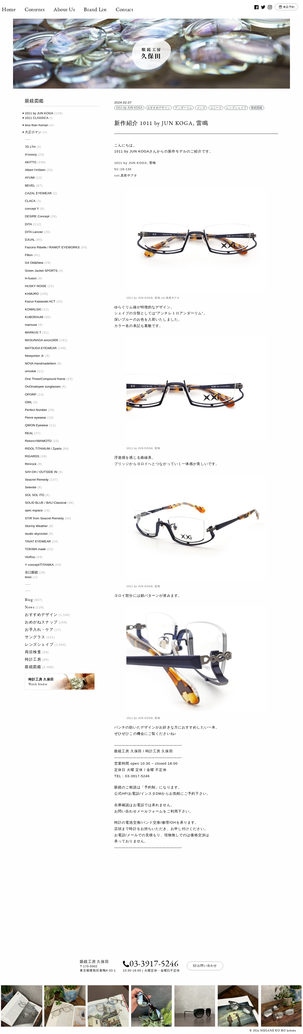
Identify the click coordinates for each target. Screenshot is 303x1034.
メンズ (201, 107)
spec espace (34, 510)
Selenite (30, 487)
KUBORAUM (34, 317)
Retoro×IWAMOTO (38, 441)
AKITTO (30, 162)
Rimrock (31, 464)
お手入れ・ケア (39, 629)
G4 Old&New (34, 262)
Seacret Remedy (36, 479)
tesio (28, 577)
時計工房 (33, 659)
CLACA (30, 201)
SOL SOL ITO (34, 495)
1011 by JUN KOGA (39, 113)
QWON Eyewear (36, 425)
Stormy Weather (36, 526)
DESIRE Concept (37, 216)
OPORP (30, 394)
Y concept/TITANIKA (39, 564)
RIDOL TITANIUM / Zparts (43, 448)
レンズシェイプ (39, 644)
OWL (28, 402)
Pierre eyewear (35, 417)
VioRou (30, 557)
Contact (135, 9)
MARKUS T (33, 332)
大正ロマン (33, 132)
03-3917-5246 (149, 963)
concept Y (32, 208)
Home (20, 9)
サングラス (35, 637)
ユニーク (216, 107)
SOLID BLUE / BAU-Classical (45, 502)
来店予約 (278, 9)
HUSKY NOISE (36, 286)
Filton (29, 255)
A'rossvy (31, 154)
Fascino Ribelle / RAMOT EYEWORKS (52, 247)
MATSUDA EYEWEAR (41, 348)
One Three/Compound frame (45, 379)
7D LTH (30, 147)
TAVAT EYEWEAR (38, 541)
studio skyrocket (36, 533)
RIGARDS (32, 456)
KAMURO (32, 293)
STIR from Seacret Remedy (44, 518)
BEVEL (30, 185)
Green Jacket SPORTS (41, 270)
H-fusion (31, 278)
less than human (36, 125)
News (29, 607)
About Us (75, 9)
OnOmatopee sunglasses (43, 386)
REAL (29, 433)
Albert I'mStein (35, 170)
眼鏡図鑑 (33, 666)
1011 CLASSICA (36, 118)
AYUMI (30, 177)
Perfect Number (36, 410)
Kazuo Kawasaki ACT (40, 301)
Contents (46, 9)
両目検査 (33, 651)
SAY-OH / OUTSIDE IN (41, 472)
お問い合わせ (205, 966)
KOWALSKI (33, 309)
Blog (29, 599)
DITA (28, 224)
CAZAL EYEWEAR (38, 193)
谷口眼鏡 (31, 572)
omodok (30, 371)
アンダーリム (183, 107)
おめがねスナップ (41, 622)
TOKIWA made (35, 549)
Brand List (106, 9)
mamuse (31, 324)
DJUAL (30, 239)
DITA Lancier (34, 232)
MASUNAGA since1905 (41, 340)
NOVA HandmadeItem (40, 363)
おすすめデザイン (41, 614)
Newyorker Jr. (34, 355)
